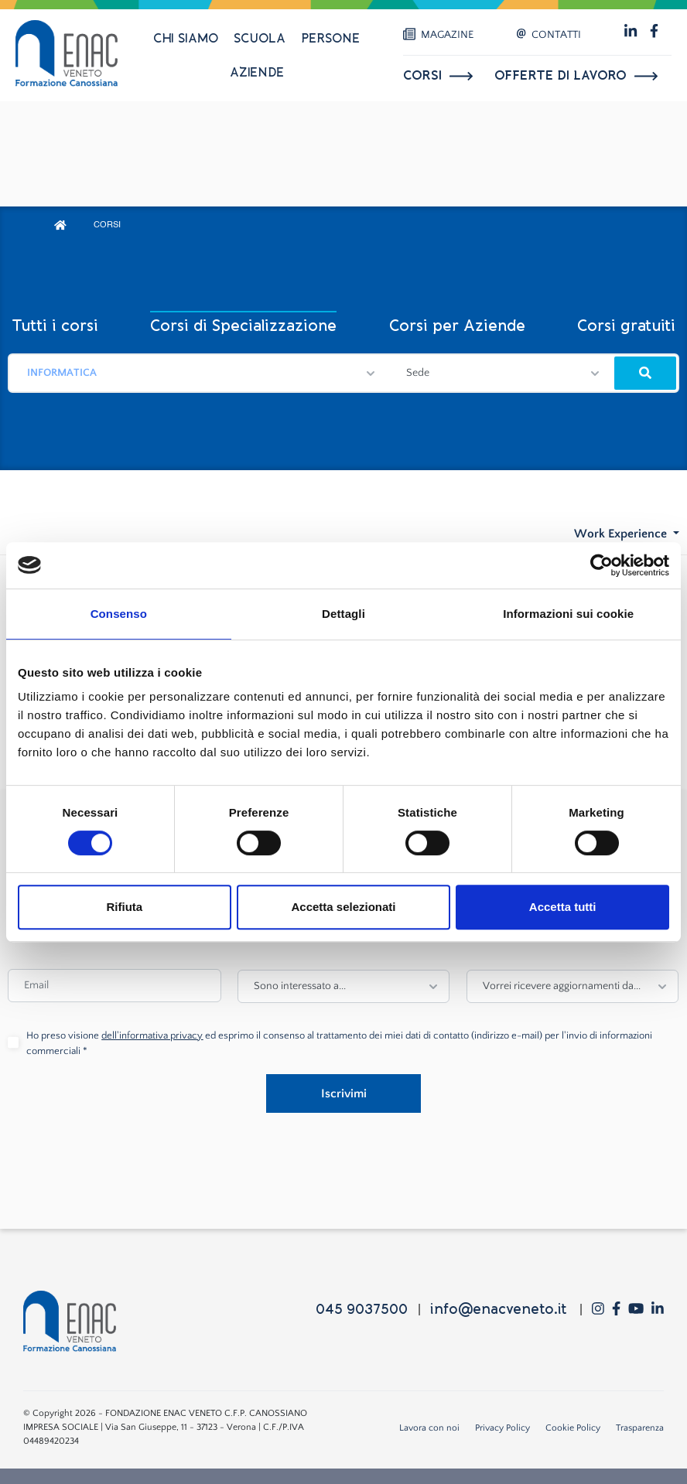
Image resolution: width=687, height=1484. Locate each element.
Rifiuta (124, 906)
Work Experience (622, 534)
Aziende (257, 72)
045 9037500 (362, 1309)
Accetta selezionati (343, 906)
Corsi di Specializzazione (243, 326)
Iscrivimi (344, 1093)
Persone (330, 38)
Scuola (259, 38)
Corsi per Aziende (457, 326)
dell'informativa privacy (152, 1035)
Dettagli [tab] (343, 613)
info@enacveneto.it (498, 1309)
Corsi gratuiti (626, 326)
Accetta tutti (562, 906)
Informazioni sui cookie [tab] (568, 613)
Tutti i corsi (55, 326)
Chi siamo (185, 38)
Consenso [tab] (119, 613)
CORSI (107, 225)
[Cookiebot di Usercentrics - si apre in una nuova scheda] (601, 565)
